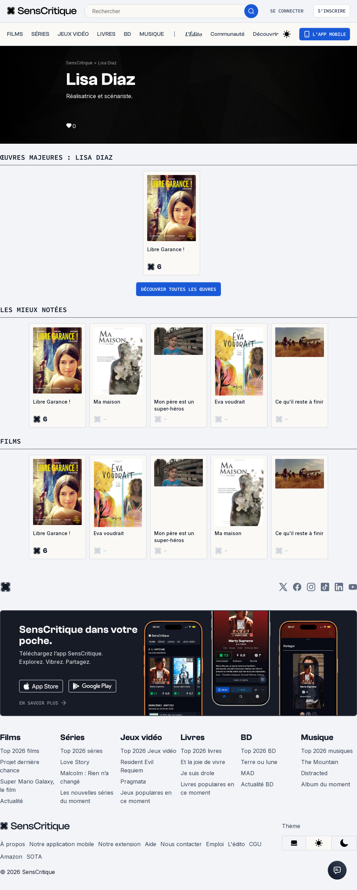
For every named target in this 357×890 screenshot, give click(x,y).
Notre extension (119, 844)
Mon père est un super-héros (174, 405)
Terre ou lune (259, 761)
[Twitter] (283, 589)
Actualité (11, 800)
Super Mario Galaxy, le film (27, 785)
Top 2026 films (19, 750)
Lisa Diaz (107, 62)
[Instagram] (311, 589)
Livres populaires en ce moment (207, 788)
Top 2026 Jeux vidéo (148, 750)
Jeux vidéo (141, 737)
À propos (12, 844)
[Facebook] (297, 589)
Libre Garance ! (165, 249)
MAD (247, 773)
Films (10, 737)
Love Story (74, 761)
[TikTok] (325, 589)
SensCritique (79, 62)
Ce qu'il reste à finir (299, 402)
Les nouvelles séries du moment (86, 796)
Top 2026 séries (81, 750)
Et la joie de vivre (203, 761)
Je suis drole (197, 773)
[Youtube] (353, 589)
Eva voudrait (230, 402)
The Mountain (319, 761)
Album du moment (325, 784)
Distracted (314, 773)
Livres (193, 737)
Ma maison (107, 402)
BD (246, 737)
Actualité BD (257, 784)
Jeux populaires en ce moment (146, 796)
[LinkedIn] (339, 589)
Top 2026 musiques (327, 750)
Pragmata (133, 781)
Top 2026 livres (201, 750)
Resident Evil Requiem (136, 766)
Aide (150, 844)
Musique (317, 737)
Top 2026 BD (258, 750)
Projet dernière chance (19, 766)
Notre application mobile (61, 844)
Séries (72, 737)
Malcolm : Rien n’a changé (84, 777)
